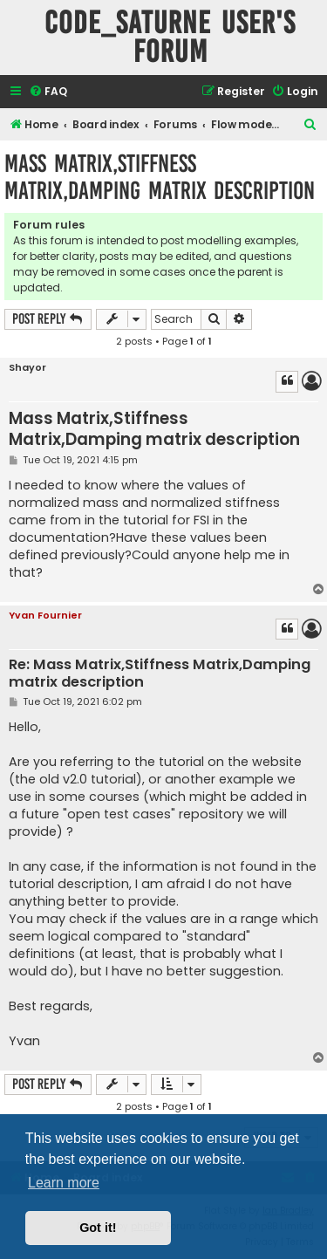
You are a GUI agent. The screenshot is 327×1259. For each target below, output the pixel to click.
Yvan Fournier (45, 615)
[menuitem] (48, 92)
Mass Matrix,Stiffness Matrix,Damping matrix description (159, 177)
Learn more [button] (63, 1182)
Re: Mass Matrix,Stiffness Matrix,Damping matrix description (159, 674)
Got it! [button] (97, 1228)
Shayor (27, 367)
